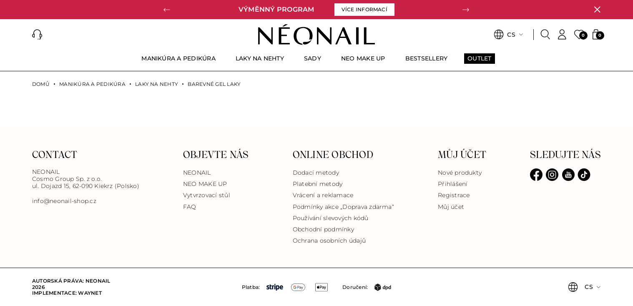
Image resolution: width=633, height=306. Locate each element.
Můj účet (451, 207)
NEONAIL (197, 172)
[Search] (545, 35)
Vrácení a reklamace (323, 195)
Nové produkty (460, 172)
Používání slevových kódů (331, 218)
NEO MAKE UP (205, 184)
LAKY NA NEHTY (156, 84)
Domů (41, 84)
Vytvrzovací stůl (206, 195)
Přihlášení (452, 184)
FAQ (189, 207)
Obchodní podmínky (323, 229)
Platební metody (318, 184)
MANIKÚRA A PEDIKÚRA (92, 84)
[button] (167, 9)
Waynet (89, 293)
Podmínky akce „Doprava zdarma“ (343, 207)
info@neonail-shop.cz (64, 201)
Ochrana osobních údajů (329, 240)
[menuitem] (178, 62)
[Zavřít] (597, 9)
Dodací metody (316, 172)
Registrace (454, 195)
